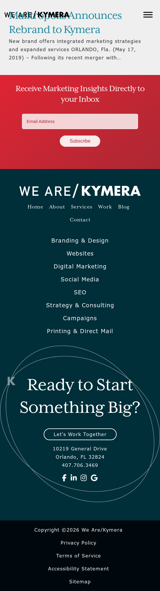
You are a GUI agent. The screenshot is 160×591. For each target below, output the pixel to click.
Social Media (80, 279)
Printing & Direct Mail (80, 331)
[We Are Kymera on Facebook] (64, 477)
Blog (124, 207)
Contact (80, 220)
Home (35, 207)
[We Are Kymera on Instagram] (84, 477)
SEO (80, 292)
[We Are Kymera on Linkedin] (74, 477)
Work (105, 207)
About (57, 207)
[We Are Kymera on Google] (94, 477)
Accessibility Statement (78, 568)
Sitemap (80, 581)
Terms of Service (78, 555)
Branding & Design (80, 240)
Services (81, 207)
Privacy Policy (78, 543)
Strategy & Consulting (80, 305)
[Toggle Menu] (148, 14)
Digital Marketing (80, 266)
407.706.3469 (80, 465)
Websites (80, 253)
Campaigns (80, 318)
